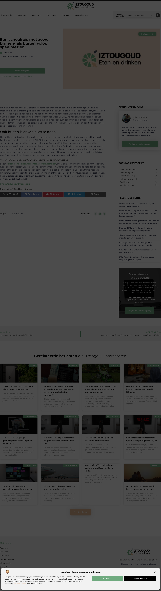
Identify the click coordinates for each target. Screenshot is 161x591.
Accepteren (107, 578)
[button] (154, 572)
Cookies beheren (140, 578)
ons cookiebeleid (20, 583)
